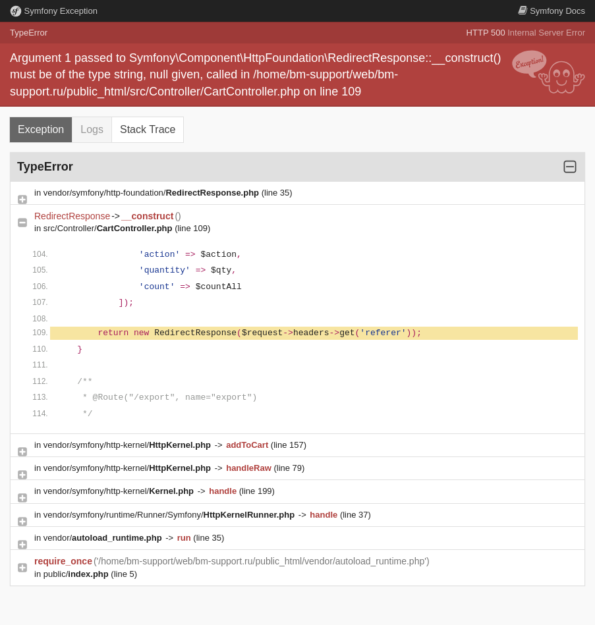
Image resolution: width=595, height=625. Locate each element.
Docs (551, 11)
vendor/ (104, 538)
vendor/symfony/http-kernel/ (128, 445)
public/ (77, 574)
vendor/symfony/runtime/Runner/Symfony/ (170, 515)
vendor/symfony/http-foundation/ (152, 193)
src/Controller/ (109, 228)
